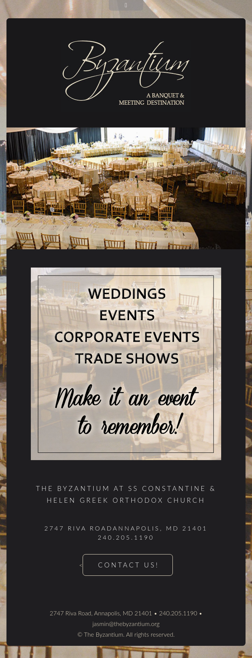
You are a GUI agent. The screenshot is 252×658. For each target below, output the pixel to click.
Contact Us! (128, 565)
